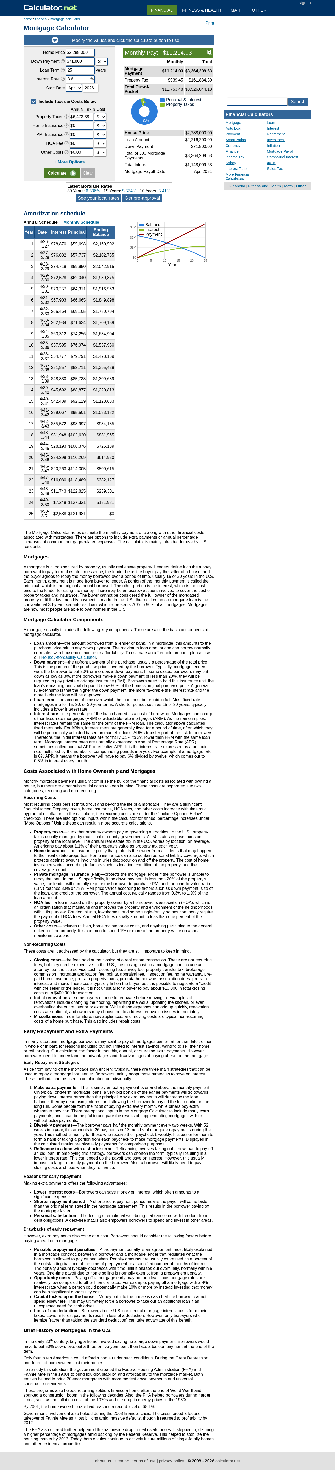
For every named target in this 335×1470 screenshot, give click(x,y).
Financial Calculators (249, 114)
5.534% (129, 191)
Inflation (273, 145)
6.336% (93, 191)
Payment (233, 134)
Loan (271, 122)
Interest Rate (236, 168)
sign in (305, 3)
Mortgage (233, 122)
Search (298, 101)
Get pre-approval (142, 198)
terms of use (143, 1461)
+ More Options (69, 162)
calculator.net (227, 1461)
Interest (273, 128)
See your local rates (98, 198)
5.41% (164, 191)
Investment (276, 140)
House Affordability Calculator (68, 657)
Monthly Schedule (81, 222)
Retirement (276, 134)
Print (209, 23)
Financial (237, 186)
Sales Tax (275, 168)
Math (288, 186)
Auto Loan (234, 128)
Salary (231, 163)
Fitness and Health (264, 186)
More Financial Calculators (238, 176)
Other (301, 186)
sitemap (121, 1461)
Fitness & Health (201, 10)
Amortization (236, 140)
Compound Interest (282, 157)
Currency (233, 145)
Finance (232, 151)
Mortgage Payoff (280, 151)
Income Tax (235, 157)
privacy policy (171, 1461)
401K (271, 163)
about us (103, 1461)
